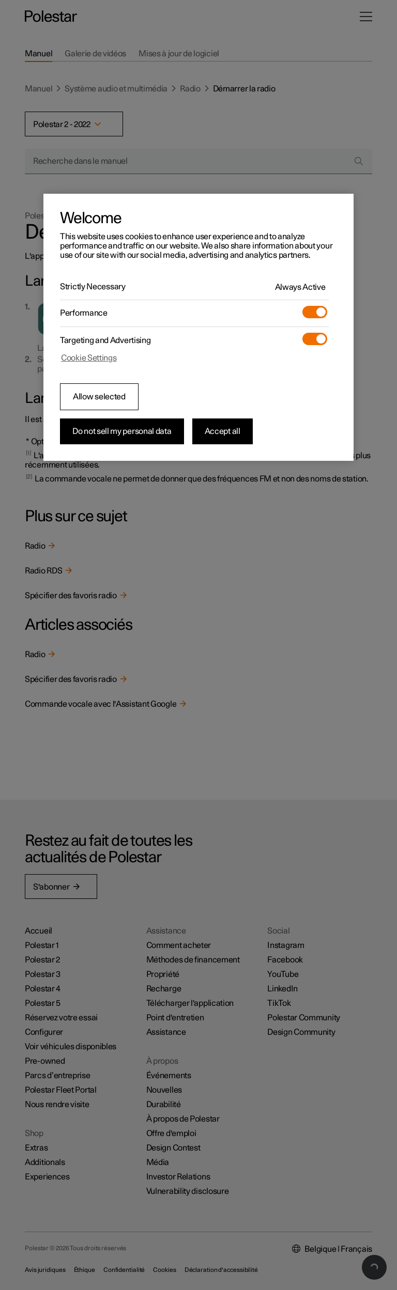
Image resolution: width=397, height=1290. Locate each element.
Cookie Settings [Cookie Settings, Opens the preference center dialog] (89, 358)
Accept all (222, 431)
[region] (198, 327)
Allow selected (99, 397)
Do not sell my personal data (122, 431)
